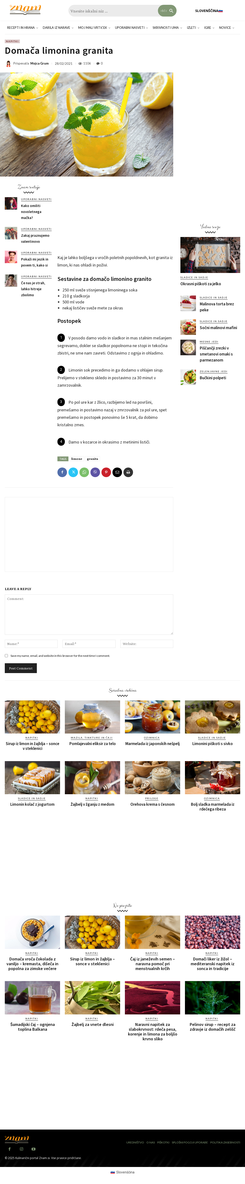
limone (76, 459)
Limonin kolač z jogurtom (32, 804)
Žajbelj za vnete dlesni (93, 1024)
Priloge (151, 798)
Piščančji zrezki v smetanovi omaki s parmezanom (216, 354)
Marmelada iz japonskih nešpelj (152, 743)
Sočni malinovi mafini (218, 327)
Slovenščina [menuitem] (125, 1172)
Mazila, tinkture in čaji (92, 737)
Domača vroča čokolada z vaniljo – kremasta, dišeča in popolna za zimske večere (32, 963)
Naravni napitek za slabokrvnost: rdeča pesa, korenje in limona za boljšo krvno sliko (152, 1031)
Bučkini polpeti (213, 377)
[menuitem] (209, 11)
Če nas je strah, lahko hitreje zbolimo (33, 289)
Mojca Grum (39, 63)
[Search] (167, 11)
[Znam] (25, 10)
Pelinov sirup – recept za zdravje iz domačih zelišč (212, 1026)
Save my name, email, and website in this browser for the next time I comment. (60, 655)
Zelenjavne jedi (214, 371)
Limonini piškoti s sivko (212, 743)
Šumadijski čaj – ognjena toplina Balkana (32, 1026)
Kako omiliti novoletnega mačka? (31, 211)
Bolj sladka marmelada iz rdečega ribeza (212, 807)
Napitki (12, 41)
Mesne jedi (209, 341)
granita (92, 459)
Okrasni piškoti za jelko (200, 283)
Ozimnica (152, 737)
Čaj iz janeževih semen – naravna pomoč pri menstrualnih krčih (152, 963)
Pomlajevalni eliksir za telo (92, 743)
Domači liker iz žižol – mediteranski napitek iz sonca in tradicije (212, 963)
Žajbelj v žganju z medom (92, 804)
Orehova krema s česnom (152, 804)
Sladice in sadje (194, 277)
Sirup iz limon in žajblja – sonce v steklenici (32, 746)
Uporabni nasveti (36, 199)
